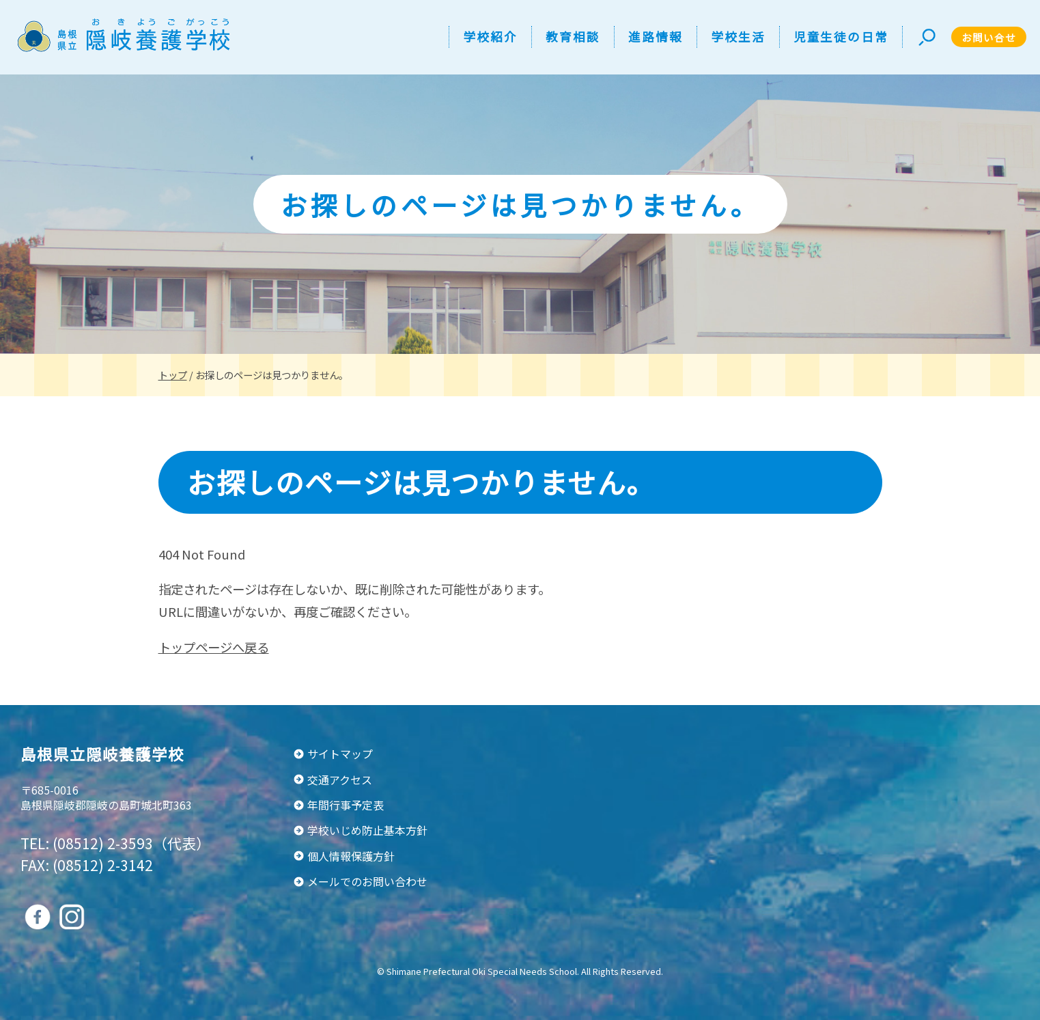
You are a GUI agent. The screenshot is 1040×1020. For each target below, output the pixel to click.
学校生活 (738, 36)
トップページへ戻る (213, 647)
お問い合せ (988, 37)
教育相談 (573, 36)
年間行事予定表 (345, 805)
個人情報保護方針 (351, 856)
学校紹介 (490, 36)
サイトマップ (340, 753)
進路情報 (655, 36)
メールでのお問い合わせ (367, 881)
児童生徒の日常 (840, 36)
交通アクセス (339, 779)
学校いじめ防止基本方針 (367, 830)
